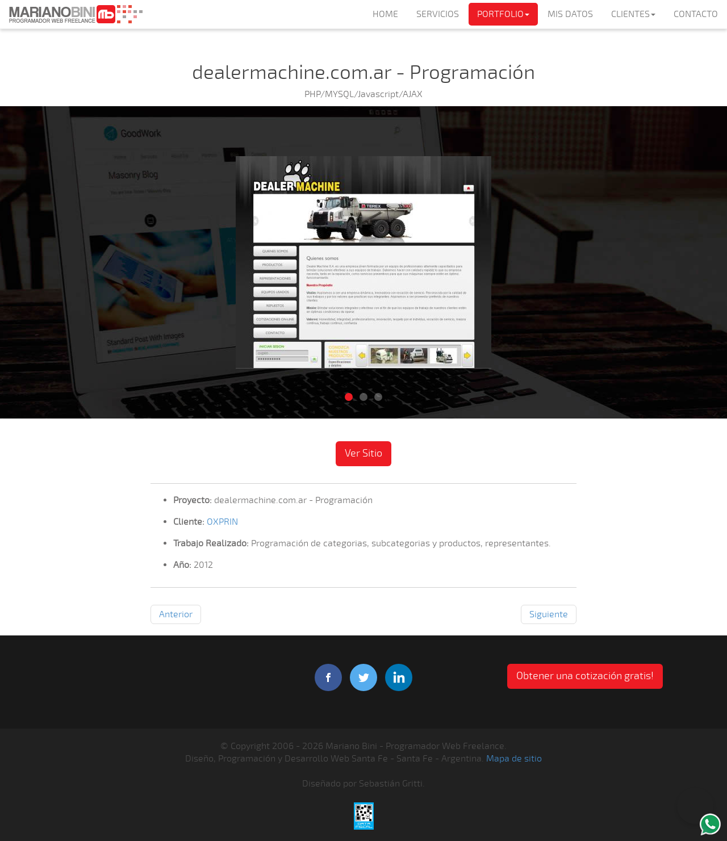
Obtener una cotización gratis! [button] (585, 676)
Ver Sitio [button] (363, 453)
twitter (363, 677)
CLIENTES (633, 14)
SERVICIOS (437, 14)
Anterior (176, 614)
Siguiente (548, 614)
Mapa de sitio (514, 758)
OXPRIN (222, 522)
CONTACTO (696, 14)
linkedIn (398, 677)
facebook (328, 677)
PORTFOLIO (503, 14)
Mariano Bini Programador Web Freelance (76, 14)
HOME (385, 14)
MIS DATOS (570, 14)
